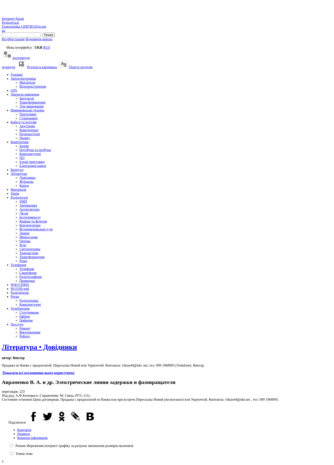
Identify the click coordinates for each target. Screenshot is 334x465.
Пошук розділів (75, 67)
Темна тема (23, 454)
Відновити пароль (38, 39)
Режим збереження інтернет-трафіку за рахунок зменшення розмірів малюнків (74, 446)
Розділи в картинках (36, 67)
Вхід (5, 39)
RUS (46, 47)
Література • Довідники (39, 347)
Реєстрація (16, 39)
